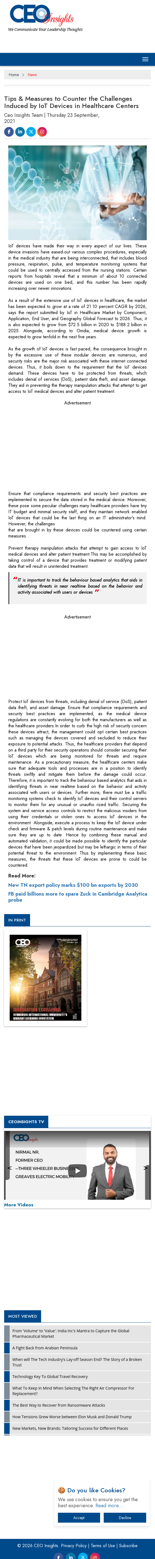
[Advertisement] (49, 443)
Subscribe (128, 1545)
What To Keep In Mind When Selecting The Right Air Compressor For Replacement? (73, 1390)
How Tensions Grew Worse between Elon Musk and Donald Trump (72, 1416)
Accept (78, 1517)
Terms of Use (103, 1545)
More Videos (18, 1204)
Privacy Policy (74, 1545)
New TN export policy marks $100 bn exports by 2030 (73, 885)
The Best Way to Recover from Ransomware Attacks (58, 1405)
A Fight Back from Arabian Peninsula (45, 1347)
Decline (125, 1517)
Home (14, 74)
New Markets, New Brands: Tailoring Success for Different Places (70, 1428)
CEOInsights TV (26, 1122)
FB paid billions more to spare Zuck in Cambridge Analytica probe (77, 897)
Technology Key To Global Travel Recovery (50, 1376)
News (32, 74)
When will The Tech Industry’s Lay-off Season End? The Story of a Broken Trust (77, 1362)
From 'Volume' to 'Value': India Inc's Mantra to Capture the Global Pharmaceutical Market (70, 1333)
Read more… (109, 1505)
